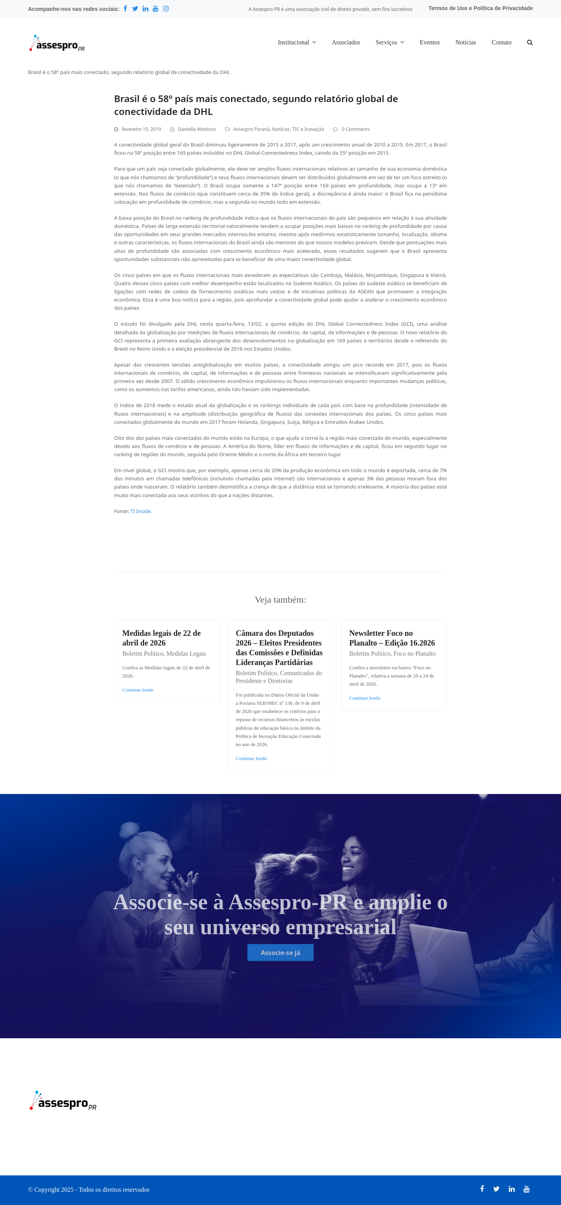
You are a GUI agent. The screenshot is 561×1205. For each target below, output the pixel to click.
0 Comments (355, 129)
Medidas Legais (186, 653)
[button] (530, 43)
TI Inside (141, 511)
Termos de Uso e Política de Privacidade (481, 8)
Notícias (281, 129)
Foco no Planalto (414, 653)
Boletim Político (142, 653)
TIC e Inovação (308, 129)
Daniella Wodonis (197, 129)
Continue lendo (137, 690)
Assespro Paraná (251, 129)
